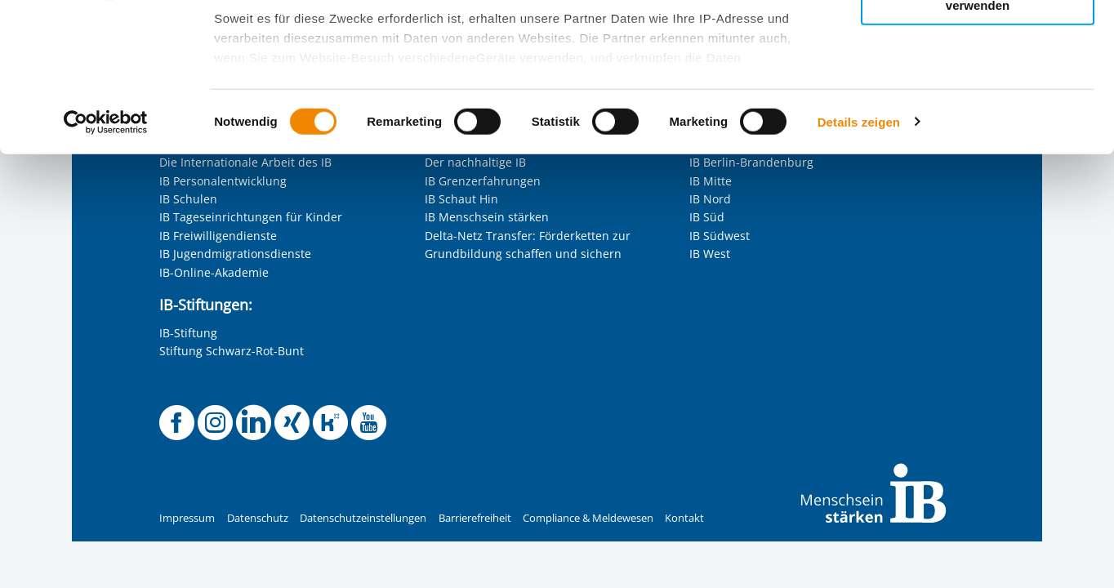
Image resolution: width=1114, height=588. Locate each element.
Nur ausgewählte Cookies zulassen (978, 86)
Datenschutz (257, 518)
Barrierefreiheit (475, 518)
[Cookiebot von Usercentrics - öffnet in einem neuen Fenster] (105, 261)
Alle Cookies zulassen (977, 40)
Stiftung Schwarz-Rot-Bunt (231, 351)
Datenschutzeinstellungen (363, 518)
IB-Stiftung (188, 333)
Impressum (187, 518)
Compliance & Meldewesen (588, 518)
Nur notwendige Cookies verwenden (977, 138)
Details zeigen (859, 261)
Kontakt (684, 518)
